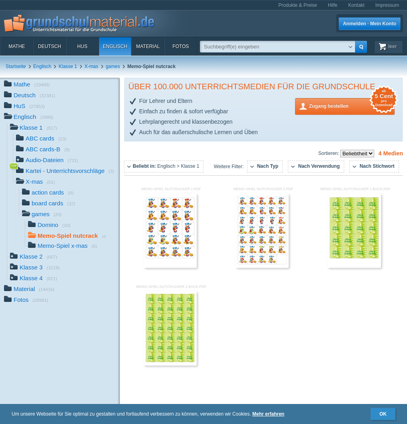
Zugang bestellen (352, 105)
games (113, 66)
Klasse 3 (35, 268)
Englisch (115, 46)
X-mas (91, 66)
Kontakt (356, 5)
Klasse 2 (33, 257)
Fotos (180, 46)
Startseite (16, 66)
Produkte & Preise (297, 5)
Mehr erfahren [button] (268, 414)
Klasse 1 (68, 66)
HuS (82, 46)
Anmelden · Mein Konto (369, 23)
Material (148, 46)
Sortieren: (329, 153)
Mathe (16, 46)
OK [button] (383, 414)
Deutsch (49, 46)
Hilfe (332, 5)
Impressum (387, 5)
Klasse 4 (33, 279)
